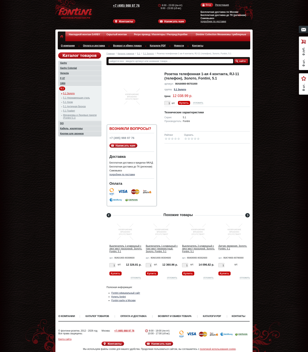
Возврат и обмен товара (127, 45)
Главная (110, 53)
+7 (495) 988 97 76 (122, 5)
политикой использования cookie (218, 349)
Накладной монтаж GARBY (84, 34)
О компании (68, 45)
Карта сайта (65, 339)
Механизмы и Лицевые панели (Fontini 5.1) (80, 116)
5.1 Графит (69, 110)
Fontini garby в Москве (123, 300)
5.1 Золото (148, 53)
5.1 (138, 53)
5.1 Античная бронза (74, 106)
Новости (179, 45)
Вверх (265, 339)
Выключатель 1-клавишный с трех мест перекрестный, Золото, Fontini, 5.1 (162, 249)
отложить (198, 102)
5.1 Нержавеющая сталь (76, 97)
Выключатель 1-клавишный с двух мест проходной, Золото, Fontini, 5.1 (125, 249)
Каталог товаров (126, 53)
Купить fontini (118, 296)
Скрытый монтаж (116, 34)
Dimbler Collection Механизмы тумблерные (221, 34)
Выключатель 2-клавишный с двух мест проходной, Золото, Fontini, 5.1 (198, 249)
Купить (184, 103)
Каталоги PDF (158, 45)
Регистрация (222, 5)
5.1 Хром (68, 102)
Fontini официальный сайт (125, 293)
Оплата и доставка (94, 45)
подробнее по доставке (213, 21)
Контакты (197, 45)
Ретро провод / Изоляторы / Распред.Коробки (160, 34)
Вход (208, 5)
